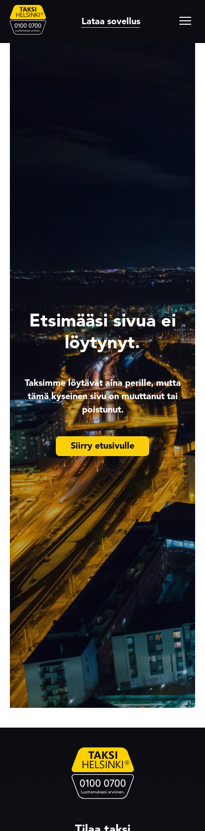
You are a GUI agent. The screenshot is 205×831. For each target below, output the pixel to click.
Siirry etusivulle (102, 445)
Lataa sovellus (111, 21)
